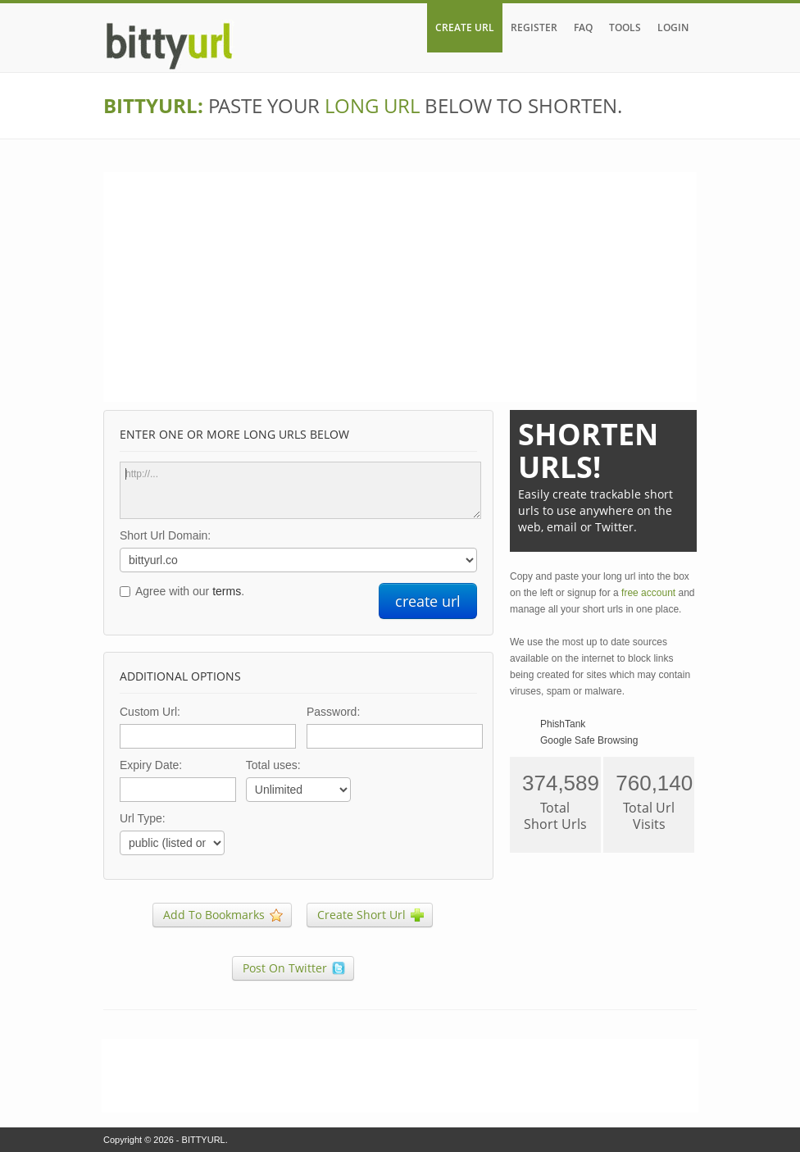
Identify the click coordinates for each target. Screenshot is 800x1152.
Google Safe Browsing (589, 740)
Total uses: (273, 765)
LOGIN (673, 27)
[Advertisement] (400, 287)
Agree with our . (189, 591)
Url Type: (143, 818)
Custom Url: (150, 711)
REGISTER (534, 27)
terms (226, 591)
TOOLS (625, 27)
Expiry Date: (151, 765)
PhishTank (562, 724)
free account (648, 593)
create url (428, 601)
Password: (333, 711)
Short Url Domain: (165, 535)
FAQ (583, 27)
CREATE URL (464, 27)
